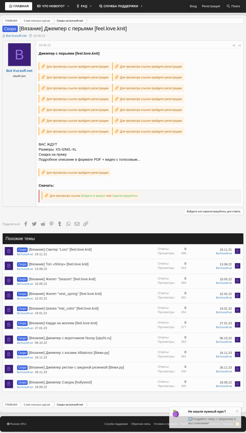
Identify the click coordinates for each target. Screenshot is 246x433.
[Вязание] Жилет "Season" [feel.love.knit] (62, 279)
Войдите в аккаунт (93, 195)
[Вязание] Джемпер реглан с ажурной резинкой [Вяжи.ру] (76, 367)
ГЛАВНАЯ (21, 6)
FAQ (83, 6)
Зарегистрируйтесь (125, 195)
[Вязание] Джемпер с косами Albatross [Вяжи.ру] (69, 352)
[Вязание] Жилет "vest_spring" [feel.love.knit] (65, 294)
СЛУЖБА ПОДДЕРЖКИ (120, 6)
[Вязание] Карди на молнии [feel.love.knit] (63, 323)
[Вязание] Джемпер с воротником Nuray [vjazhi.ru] (70, 338)
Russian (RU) (16, 423)
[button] (68, 6)
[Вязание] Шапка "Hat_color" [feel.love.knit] (64, 308)
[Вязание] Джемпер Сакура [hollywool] (60, 382)
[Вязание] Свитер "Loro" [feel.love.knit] (60, 249)
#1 (239, 45)
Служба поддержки (116, 423)
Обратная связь (140, 423)
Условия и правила (165, 423)
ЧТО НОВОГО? (53, 6)
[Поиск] (233, 6)
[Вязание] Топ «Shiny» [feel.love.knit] (59, 264)
